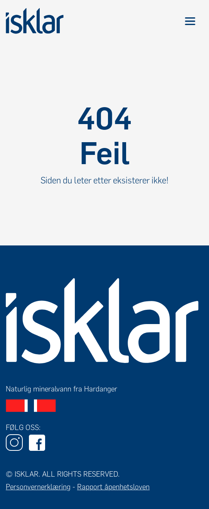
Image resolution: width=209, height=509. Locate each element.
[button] (190, 21)
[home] (35, 21)
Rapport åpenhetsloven (113, 486)
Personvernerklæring (38, 486)
